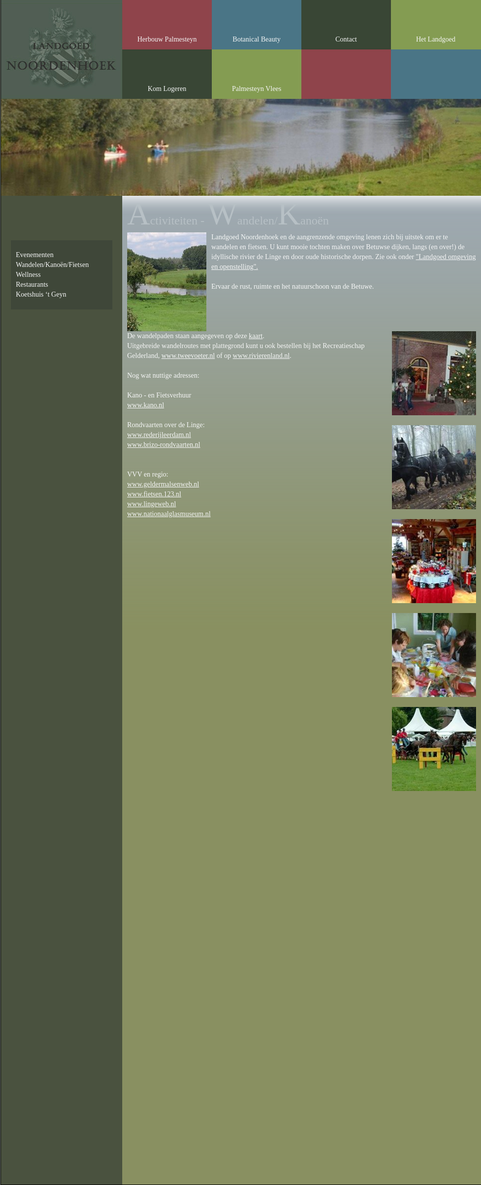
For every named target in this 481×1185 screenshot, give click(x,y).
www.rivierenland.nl (261, 355)
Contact (346, 39)
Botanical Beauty (257, 39)
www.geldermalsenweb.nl (163, 484)
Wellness (28, 274)
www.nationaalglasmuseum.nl (169, 514)
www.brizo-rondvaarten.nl (163, 444)
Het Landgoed (436, 39)
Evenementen (34, 255)
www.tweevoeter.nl (188, 355)
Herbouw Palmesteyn (166, 39)
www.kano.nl (145, 405)
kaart (256, 336)
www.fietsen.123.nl (154, 494)
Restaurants (32, 284)
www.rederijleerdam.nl (159, 435)
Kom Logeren (166, 88)
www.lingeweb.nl (151, 504)
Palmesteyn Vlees (257, 88)
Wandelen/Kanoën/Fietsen (52, 264)
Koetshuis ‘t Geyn (41, 294)
